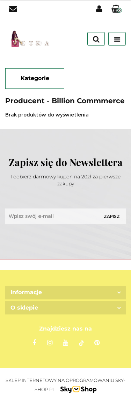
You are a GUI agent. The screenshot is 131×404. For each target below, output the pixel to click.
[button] (117, 9)
